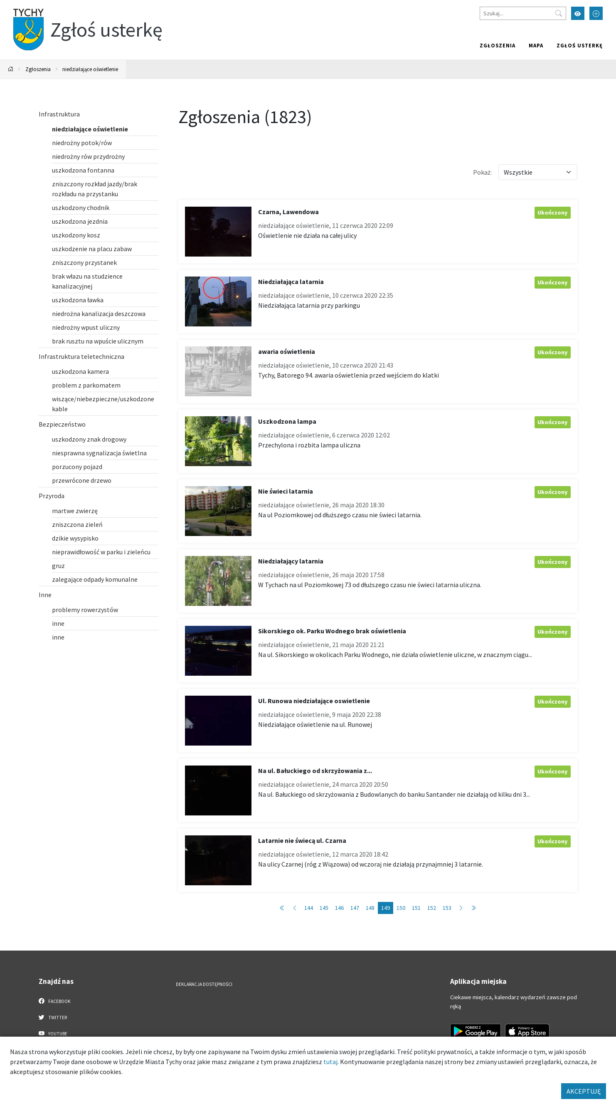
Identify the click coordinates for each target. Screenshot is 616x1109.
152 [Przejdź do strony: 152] (431, 907)
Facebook (55, 1001)
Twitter (53, 1017)
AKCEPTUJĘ (584, 1091)
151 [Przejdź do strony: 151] (416, 907)
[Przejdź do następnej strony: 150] (461, 908)
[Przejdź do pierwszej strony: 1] (282, 908)
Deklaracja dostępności (204, 984)
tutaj (330, 1061)
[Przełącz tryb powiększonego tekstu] (596, 13)
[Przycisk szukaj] (558, 13)
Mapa (536, 45)
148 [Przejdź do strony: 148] (370, 907)
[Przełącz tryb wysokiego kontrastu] (577, 13)
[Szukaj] (523, 13)
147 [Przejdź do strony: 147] (354, 907)
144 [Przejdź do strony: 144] (308, 907)
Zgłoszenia (497, 45)
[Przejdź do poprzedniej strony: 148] (294, 908)
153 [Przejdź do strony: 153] (447, 907)
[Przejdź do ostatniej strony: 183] (473, 908)
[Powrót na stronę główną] (10, 69)
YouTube (53, 1033)
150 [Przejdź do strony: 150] (401, 907)
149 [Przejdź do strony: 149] (385, 907)
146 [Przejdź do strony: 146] (339, 907)
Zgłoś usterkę (580, 45)
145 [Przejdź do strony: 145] (324, 907)
